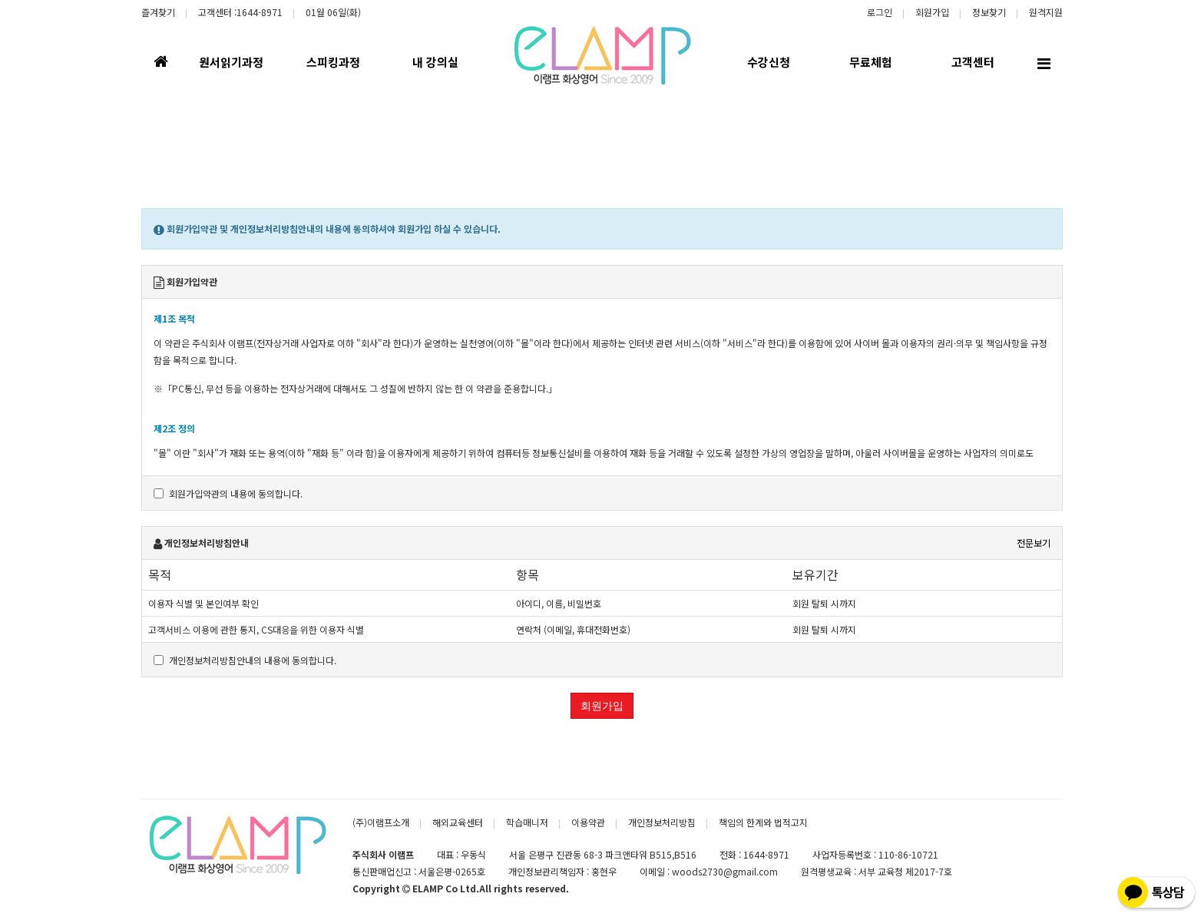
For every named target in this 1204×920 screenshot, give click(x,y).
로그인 (879, 11)
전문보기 (1033, 542)
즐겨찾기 (158, 11)
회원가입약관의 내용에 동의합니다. (228, 493)
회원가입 (932, 11)
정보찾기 (989, 11)
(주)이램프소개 (380, 822)
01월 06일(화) (333, 11)
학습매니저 (527, 822)
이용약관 (588, 822)
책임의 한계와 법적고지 (763, 822)
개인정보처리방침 (662, 822)
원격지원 (1046, 11)
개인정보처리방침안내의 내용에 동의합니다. (245, 660)
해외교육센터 (457, 822)
